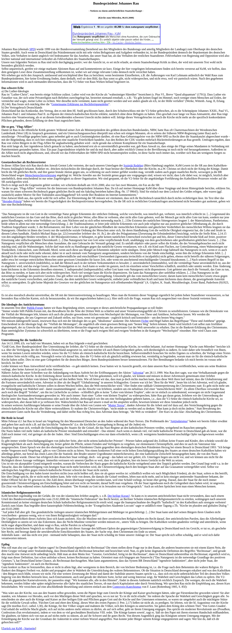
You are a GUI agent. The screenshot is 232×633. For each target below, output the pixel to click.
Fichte (145, 320)
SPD (32, 49)
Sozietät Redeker (133, 165)
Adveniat (138, 372)
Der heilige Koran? (118, 495)
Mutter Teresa (116, 405)
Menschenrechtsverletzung (40, 175)
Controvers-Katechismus (127, 586)
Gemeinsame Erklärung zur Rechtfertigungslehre (79, 104)
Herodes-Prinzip (12, 201)
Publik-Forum (35, 307)
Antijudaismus (179, 421)
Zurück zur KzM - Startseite (18, 628)
